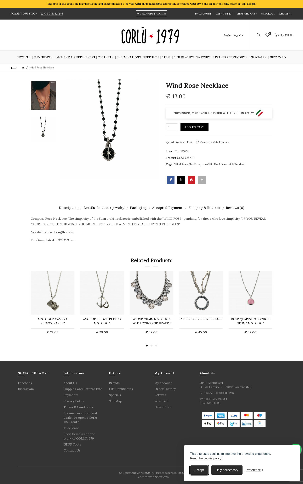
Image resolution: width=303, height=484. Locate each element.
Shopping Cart (247, 13)
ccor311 (207, 164)
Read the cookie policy (205, 458)
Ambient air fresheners (75, 57)
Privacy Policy (74, 401)
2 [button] (151, 346)
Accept (199, 470)
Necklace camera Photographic (52, 321)
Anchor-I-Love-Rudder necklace (102, 321)
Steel (166, 57)
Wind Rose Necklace (187, 164)
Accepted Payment (167, 208)
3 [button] (156, 346)
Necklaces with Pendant (229, 164)
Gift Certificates (121, 389)
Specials (115, 395)
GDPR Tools (72, 444)
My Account (203, 13)
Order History (165, 389)
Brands (114, 383)
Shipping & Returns (204, 208)
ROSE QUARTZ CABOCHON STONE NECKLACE (250, 321)
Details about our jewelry (104, 208)
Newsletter (162, 407)
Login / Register (233, 35)
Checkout (268, 13)
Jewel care (71, 428)
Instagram (26, 389)
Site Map (115, 401)
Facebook (25, 383)
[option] (43, 95)
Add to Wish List (181, 142)
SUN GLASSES (184, 57)
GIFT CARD (278, 57)
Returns (160, 395)
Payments (71, 395)
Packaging (138, 208)
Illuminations (129, 57)
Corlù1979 (181, 151)
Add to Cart (194, 127)
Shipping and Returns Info (83, 389)
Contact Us (72, 450)
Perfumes (151, 57)
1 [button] (147, 346)
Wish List (161, 401)
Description (68, 208)
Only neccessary (226, 470)
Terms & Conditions (78, 407)
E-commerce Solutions (151, 477)
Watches (203, 57)
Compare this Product (214, 142)
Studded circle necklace (201, 319)
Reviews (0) (235, 208)
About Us (70, 383)
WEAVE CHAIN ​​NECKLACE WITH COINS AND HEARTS (151, 321)
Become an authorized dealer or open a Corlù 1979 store (80, 417)
